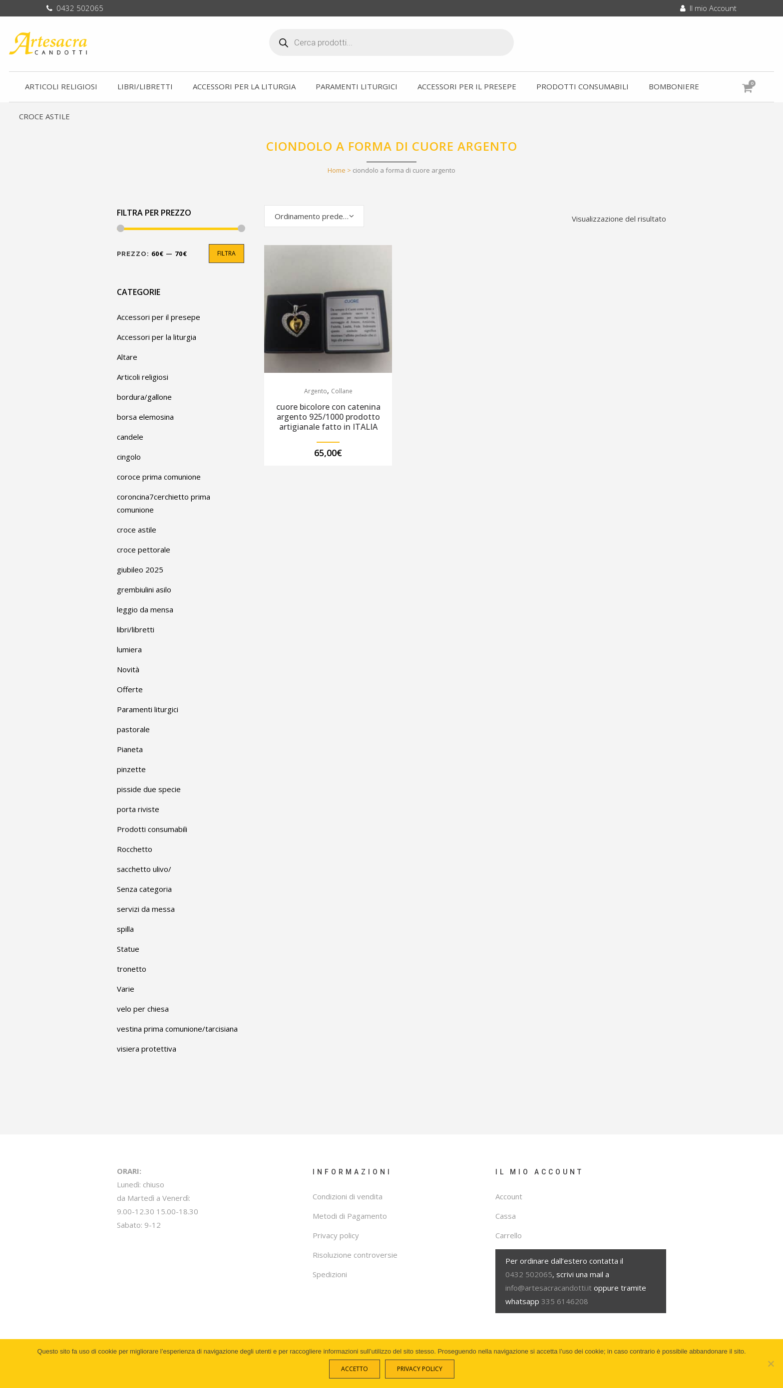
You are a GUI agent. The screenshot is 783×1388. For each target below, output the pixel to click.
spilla (125, 929)
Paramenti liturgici (147, 709)
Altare (127, 357)
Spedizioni (330, 1274)
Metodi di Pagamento (350, 1216)
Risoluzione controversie (355, 1255)
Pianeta (130, 749)
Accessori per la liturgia (156, 337)
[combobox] (314, 216)
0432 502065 (74, 8)
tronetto (131, 969)
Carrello (508, 1235)
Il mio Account (708, 8)
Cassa (505, 1216)
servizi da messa (146, 909)
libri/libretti (135, 629)
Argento (315, 391)
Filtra (226, 253)
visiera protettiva (146, 1049)
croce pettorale (143, 550)
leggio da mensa (145, 609)
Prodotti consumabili (152, 829)
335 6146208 (564, 1301)
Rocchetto (134, 849)
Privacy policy (336, 1235)
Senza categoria (144, 889)
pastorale (133, 729)
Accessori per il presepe (158, 317)
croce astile (136, 530)
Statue (128, 949)
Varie (125, 989)
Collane (342, 391)
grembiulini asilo (144, 589)
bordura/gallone (144, 397)
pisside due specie (149, 789)
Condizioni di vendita (348, 1196)
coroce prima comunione (159, 477)
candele (130, 437)
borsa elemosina (145, 417)
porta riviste (138, 809)
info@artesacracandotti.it (548, 1288)
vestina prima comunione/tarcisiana (177, 1029)
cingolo (129, 457)
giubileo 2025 (140, 569)
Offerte (130, 689)
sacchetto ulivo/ (144, 869)
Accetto (357, 1371)
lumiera (129, 649)
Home (337, 170)
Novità (128, 669)
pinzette (131, 769)
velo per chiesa (143, 1009)
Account (508, 1196)
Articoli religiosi (142, 377)
